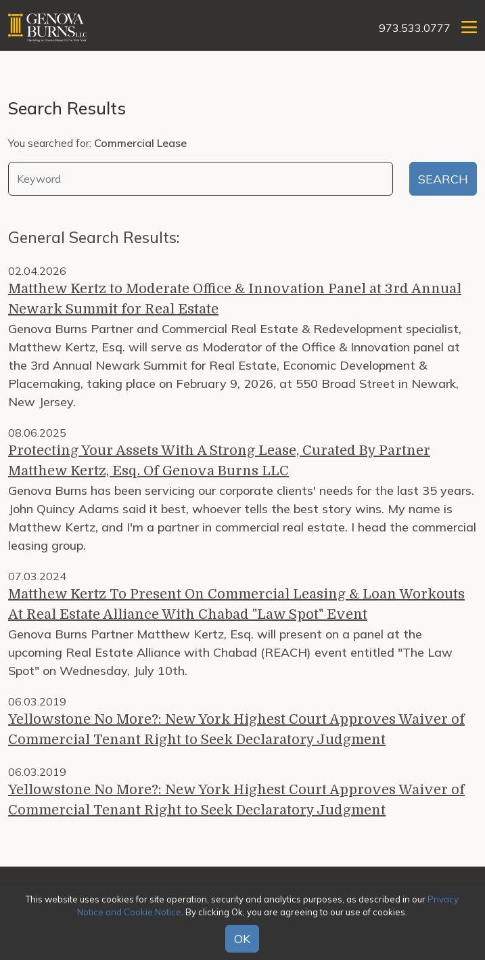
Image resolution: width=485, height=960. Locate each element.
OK (242, 938)
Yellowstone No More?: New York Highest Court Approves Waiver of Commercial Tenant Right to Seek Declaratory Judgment (236, 729)
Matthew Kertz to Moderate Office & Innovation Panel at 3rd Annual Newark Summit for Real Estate (234, 299)
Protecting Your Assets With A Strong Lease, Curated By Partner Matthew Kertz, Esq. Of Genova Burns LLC (219, 461)
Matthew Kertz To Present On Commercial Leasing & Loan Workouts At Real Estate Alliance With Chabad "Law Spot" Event (236, 604)
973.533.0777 (415, 28)
